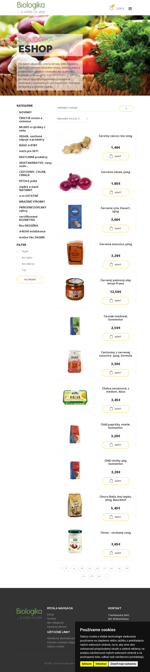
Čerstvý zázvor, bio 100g (115, 136)
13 (104, 568)
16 (127, 568)
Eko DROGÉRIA (28, 225)
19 (99, 576)
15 (119, 568)
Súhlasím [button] (87, 663)
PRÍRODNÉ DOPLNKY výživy (32, 209)
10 (82, 568)
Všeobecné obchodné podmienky (65, 638)
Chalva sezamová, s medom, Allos (115, 390)
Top (21, 270)
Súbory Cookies (55, 646)
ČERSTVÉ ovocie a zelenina (30, 120)
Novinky (51, 618)
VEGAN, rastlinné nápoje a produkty (31, 138)
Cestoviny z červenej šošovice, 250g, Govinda (115, 354)
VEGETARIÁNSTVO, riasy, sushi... (35, 164)
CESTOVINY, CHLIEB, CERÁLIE (32, 173)
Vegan (22, 251)
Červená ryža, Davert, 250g (115, 210)
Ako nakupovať (55, 622)
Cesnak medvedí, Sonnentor (116, 318)
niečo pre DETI (28, 151)
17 (84, 576)
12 (97, 568)
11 (89, 568)
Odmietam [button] (101, 663)
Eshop (50, 614)
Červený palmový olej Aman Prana (116, 282)
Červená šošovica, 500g (115, 244)
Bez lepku (24, 257)
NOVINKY (25, 112)
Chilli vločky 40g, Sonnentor (115, 462)
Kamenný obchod (56, 627)
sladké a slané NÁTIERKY (28, 188)
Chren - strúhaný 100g (116, 532)
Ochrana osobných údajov (61, 642)
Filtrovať (30, 279)
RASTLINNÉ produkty (33, 157)
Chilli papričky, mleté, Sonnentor (115, 426)
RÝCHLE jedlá (28, 181)
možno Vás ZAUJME (32, 237)
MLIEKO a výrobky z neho (32, 129)
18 (91, 576)
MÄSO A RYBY (28, 145)
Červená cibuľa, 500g (115, 172)
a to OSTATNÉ (28, 196)
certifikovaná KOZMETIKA (28, 218)
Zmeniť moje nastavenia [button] (123, 663)
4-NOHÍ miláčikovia (32, 231)
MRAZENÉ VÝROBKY (32, 201)
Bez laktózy (25, 264)
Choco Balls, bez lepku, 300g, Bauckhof (115, 498)
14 (111, 568)
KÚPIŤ (115, 156)
